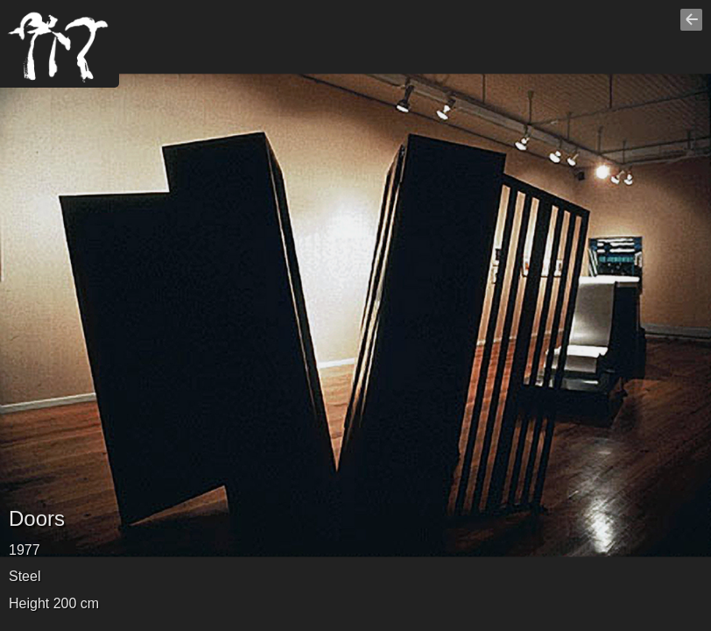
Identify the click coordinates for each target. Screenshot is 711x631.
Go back (693, 27)
